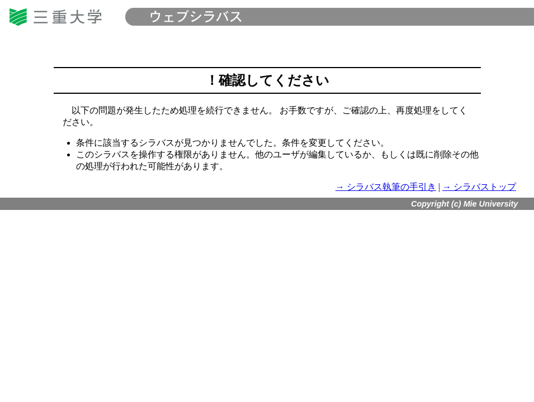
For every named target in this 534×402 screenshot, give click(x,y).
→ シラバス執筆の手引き (385, 187)
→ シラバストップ (479, 187)
